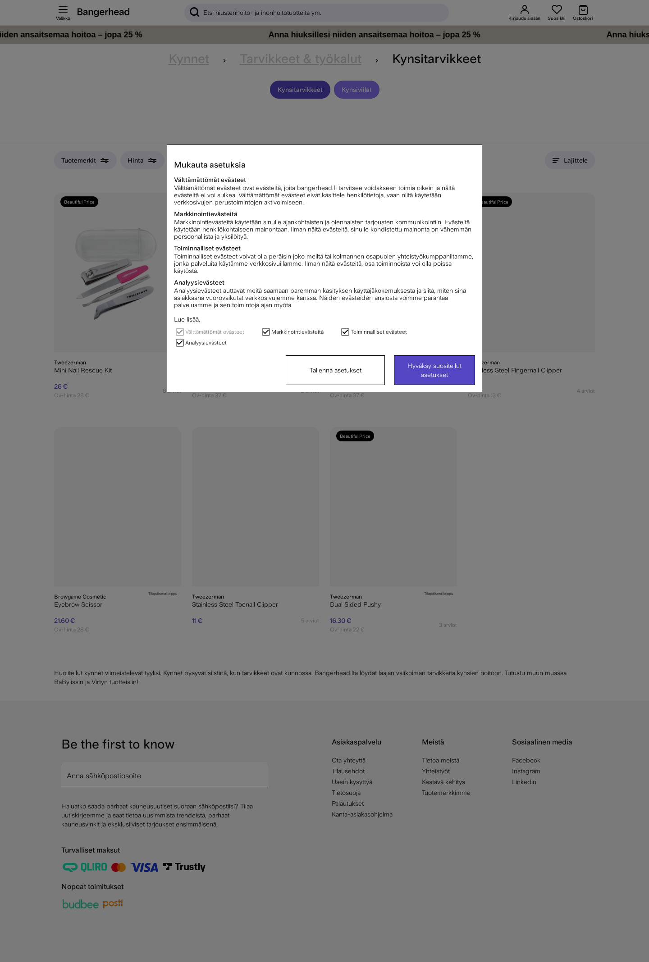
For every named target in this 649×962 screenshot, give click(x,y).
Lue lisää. (187, 319)
